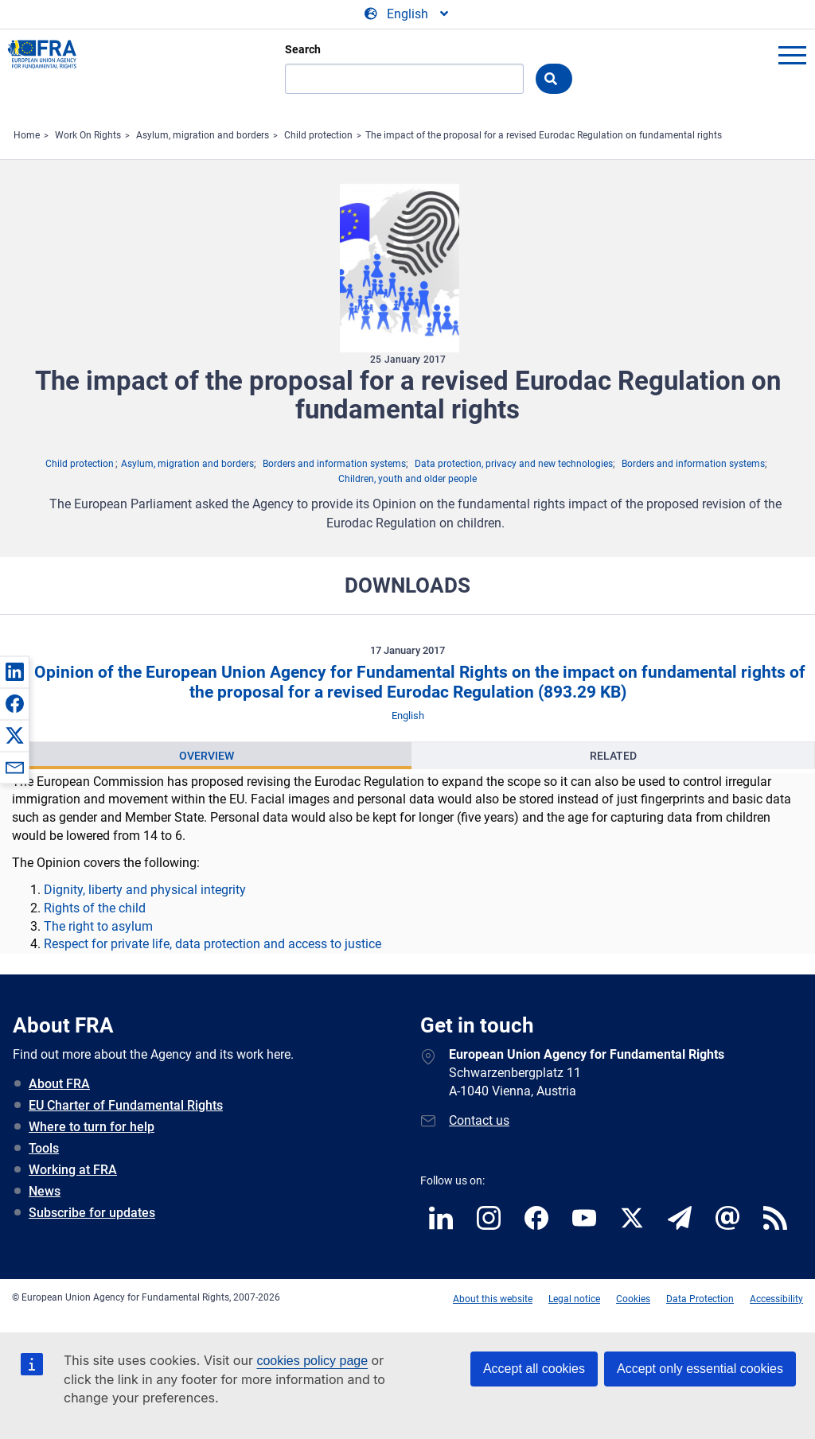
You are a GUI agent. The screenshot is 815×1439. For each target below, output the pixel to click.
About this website (492, 1299)
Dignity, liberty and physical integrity (145, 889)
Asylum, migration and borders (202, 135)
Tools (44, 1148)
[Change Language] (407, 14)
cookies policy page (312, 1360)
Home (27, 135)
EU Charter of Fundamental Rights (126, 1105)
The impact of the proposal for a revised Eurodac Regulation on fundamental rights (543, 135)
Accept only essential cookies (700, 1368)
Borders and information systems (334, 463)
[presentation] (206, 755)
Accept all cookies (534, 1368)
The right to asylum (98, 926)
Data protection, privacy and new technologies (514, 463)
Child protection (318, 135)
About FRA (59, 1083)
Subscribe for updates (92, 1212)
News (44, 1191)
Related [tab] (613, 755)
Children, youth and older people (407, 478)
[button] (14, 671)
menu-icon (792, 55)
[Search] (404, 79)
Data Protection (700, 1299)
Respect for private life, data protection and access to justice (212, 943)
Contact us (479, 1120)
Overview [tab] (206, 755)
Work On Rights (88, 135)
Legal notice (574, 1299)
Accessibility (776, 1299)
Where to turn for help (91, 1126)
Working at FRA (73, 1169)
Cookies (633, 1299)
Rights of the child (95, 908)
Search (303, 49)
